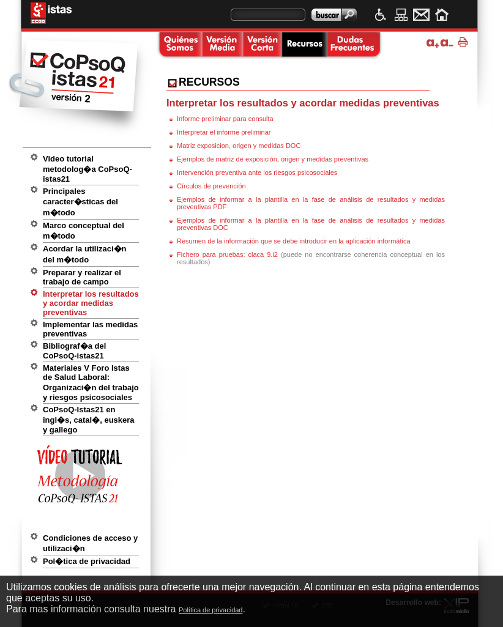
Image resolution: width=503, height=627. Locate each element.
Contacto (421, 15)
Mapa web (401, 15)
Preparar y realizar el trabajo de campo (82, 277)
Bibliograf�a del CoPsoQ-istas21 (74, 350)
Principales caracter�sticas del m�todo (80, 202)
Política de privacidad (211, 610)
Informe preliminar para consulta (225, 118)
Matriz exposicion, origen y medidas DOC (238, 145)
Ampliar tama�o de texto (433, 42)
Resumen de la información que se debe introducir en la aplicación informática (294, 241)
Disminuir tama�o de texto (447, 42)
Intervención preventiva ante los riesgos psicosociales (257, 172)
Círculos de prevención (211, 186)
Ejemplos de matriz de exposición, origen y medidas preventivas (272, 159)
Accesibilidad (381, 15)
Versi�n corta (261, 45)
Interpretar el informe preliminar (223, 132)
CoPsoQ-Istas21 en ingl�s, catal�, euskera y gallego (89, 419)
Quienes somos (178, 45)
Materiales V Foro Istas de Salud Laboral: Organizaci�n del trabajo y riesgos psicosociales (91, 382)
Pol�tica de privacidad (86, 561)
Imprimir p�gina (464, 42)
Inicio (441, 15)
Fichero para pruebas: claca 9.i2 (229, 254)
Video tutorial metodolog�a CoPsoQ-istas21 (87, 169)
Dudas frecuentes (353, 45)
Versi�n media (222, 45)
